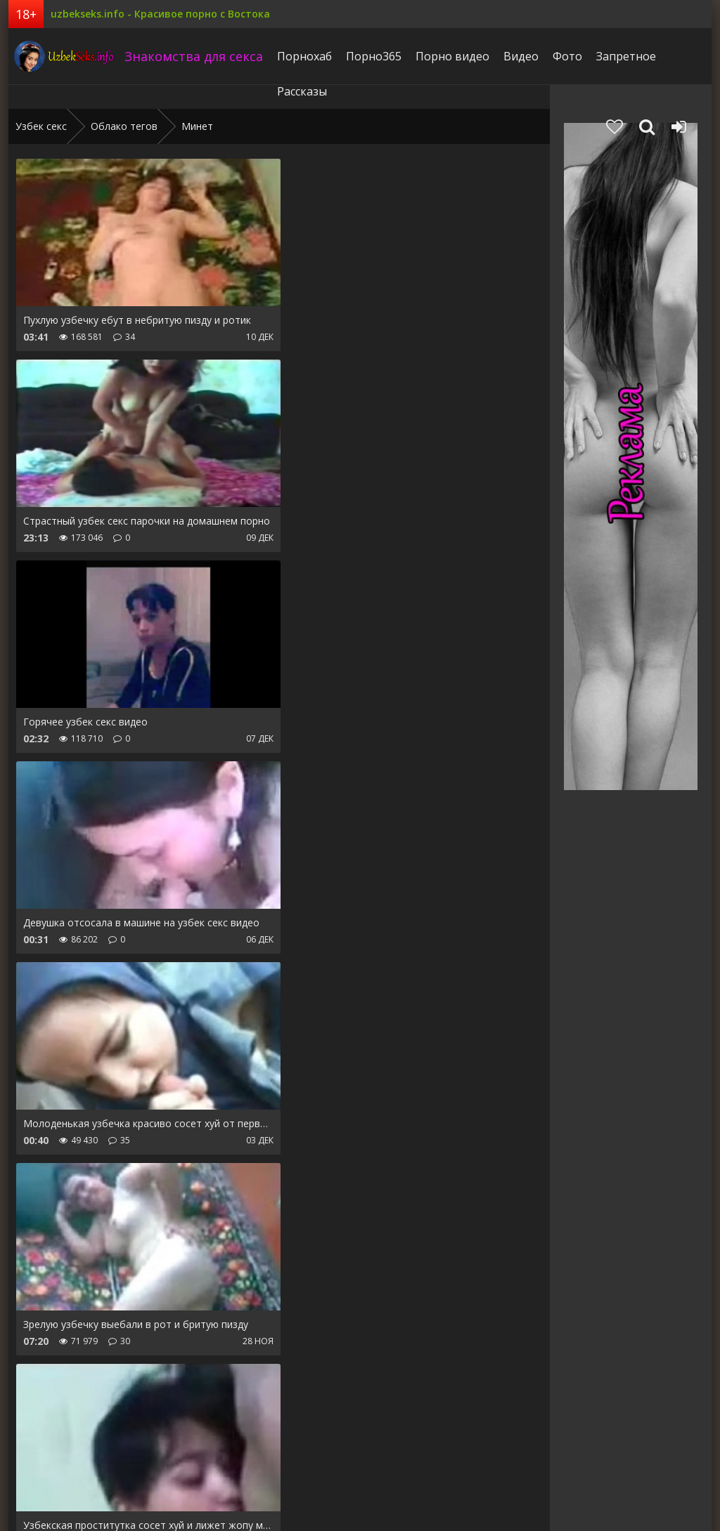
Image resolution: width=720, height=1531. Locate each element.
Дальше (259, 1390)
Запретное (622, 56)
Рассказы (298, 91)
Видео (517, 56)
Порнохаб (301, 56)
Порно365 (370, 56)
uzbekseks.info (61, 56)
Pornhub (34, 1476)
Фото (564, 56)
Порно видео (449, 56)
